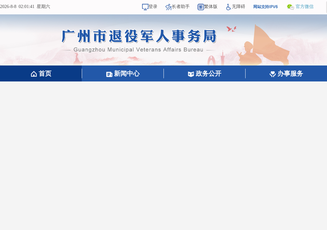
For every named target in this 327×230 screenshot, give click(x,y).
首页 (41, 73)
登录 (149, 6)
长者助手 (177, 6)
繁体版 (207, 6)
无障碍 (235, 6)
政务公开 (204, 73)
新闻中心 (123, 73)
